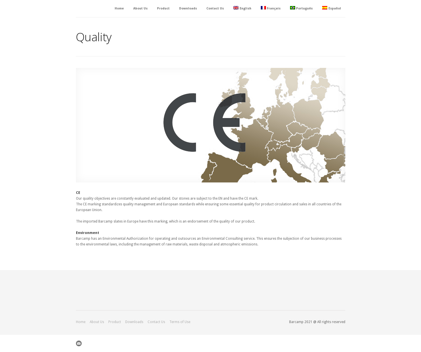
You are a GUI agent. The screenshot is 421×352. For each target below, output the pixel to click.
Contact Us (215, 8)
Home (119, 8)
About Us (140, 8)
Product (163, 8)
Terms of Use (179, 322)
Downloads (188, 8)
